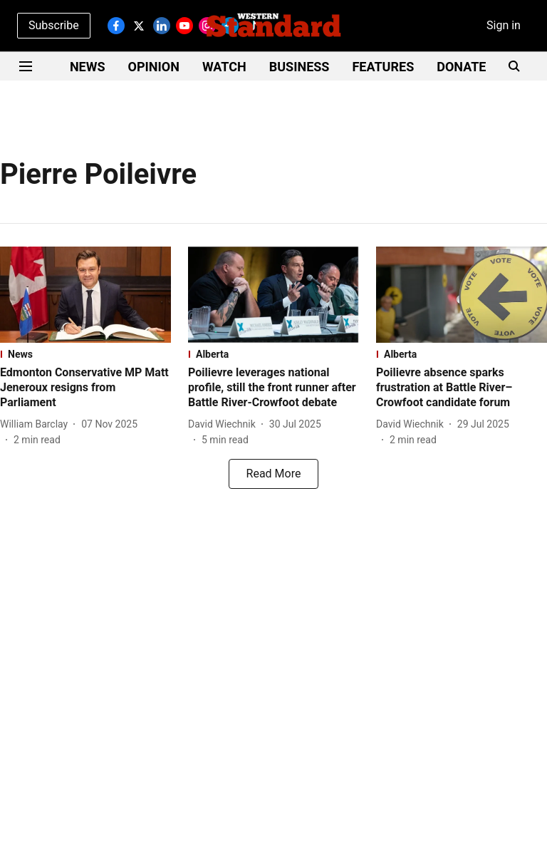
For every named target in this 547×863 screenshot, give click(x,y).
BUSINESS (299, 66)
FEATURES (383, 66)
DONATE (461, 66)
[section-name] (85, 354)
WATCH (224, 66)
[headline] (85, 388)
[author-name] (36, 424)
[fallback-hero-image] (85, 295)
